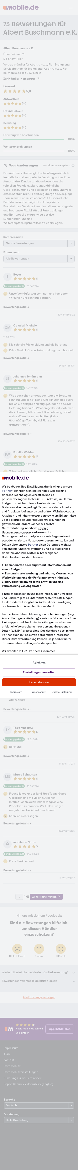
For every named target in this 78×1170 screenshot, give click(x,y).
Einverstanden (39, 682)
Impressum (16, 692)
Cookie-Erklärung (62, 692)
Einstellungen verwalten (39, 672)
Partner (7, 491)
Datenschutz (38, 692)
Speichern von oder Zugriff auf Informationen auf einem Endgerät (36, 567)
